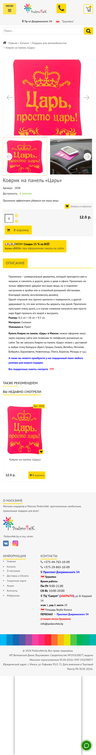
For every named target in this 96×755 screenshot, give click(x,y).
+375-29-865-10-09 (57, 567)
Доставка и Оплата (17, 575)
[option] (24, 441)
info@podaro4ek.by (52, 623)
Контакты (12, 590)
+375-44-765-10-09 (57, 562)
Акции (10, 585)
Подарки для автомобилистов (49, 43)
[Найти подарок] (88, 31)
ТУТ (51, 369)
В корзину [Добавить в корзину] (21, 230)
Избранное (13, 595)
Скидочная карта (16, 580)
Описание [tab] (15, 263)
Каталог (24, 43)
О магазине (13, 571)
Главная (12, 43)
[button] (86, 97)
